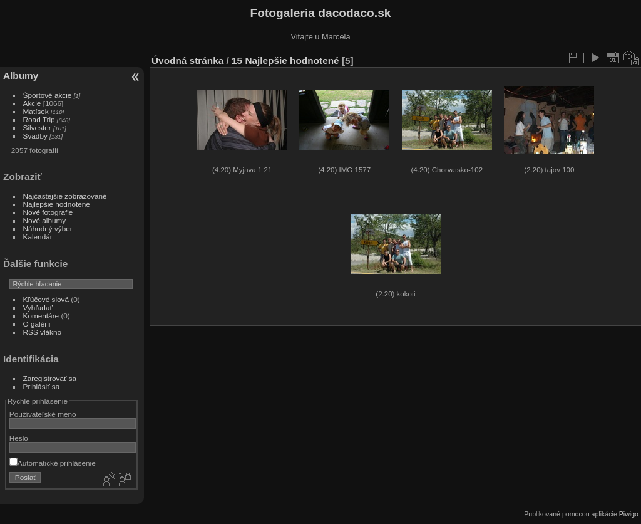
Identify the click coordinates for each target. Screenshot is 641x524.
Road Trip (39, 119)
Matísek (36, 111)
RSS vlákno (42, 332)
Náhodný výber (48, 228)
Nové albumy (44, 220)
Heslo (18, 438)
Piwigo (628, 514)
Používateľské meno (42, 414)
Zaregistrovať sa (50, 378)
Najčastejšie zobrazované (65, 196)
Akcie (32, 103)
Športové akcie (47, 95)
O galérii (37, 324)
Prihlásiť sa (41, 386)
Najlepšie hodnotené (56, 204)
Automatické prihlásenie (52, 463)
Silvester (37, 127)
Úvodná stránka (187, 60)
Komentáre (41, 316)
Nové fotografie (48, 212)
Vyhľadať (38, 307)
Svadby (35, 136)
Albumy (20, 75)
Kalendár (38, 237)
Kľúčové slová (46, 299)
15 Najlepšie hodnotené (285, 60)
